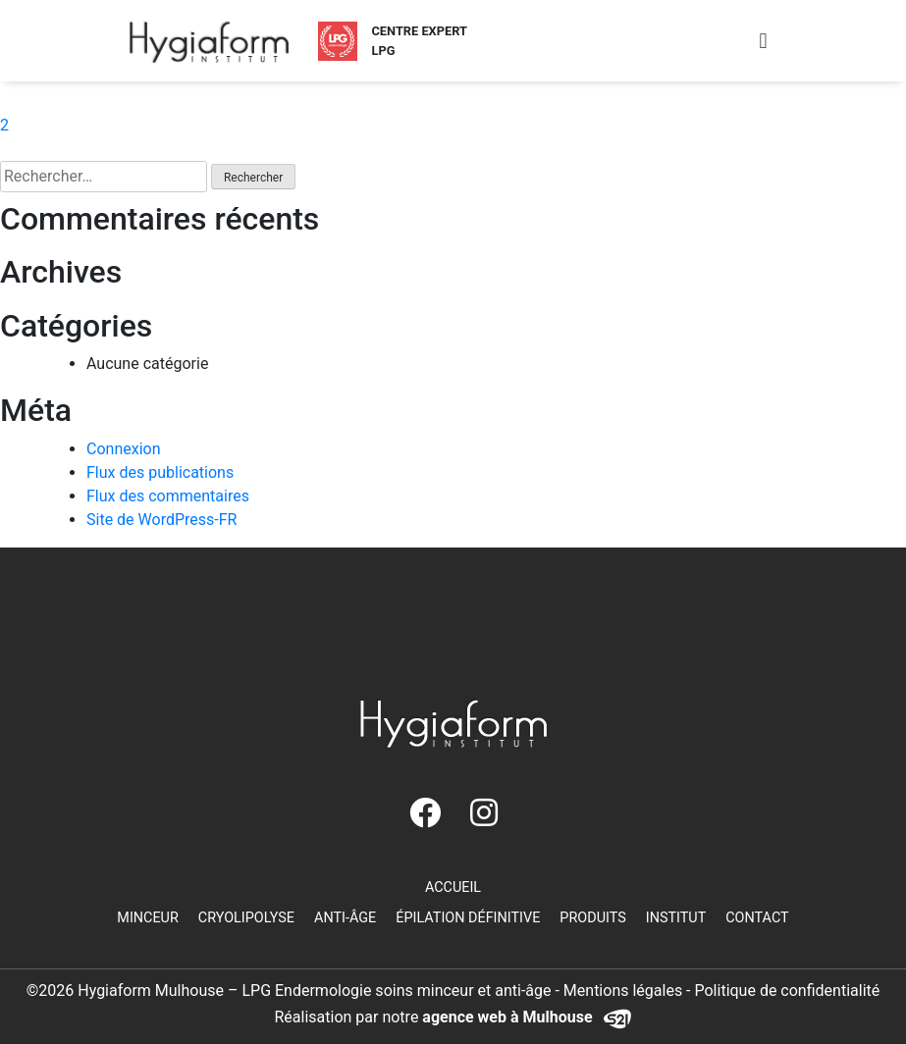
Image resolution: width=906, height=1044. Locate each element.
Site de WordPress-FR (161, 519)
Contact (756, 918)
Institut (676, 918)
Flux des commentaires (167, 496)
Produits (592, 918)
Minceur (148, 918)
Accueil (453, 887)
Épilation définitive (468, 918)
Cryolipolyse (246, 918)
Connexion (123, 449)
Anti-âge (345, 918)
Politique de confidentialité (787, 990)
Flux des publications (160, 472)
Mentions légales (622, 990)
